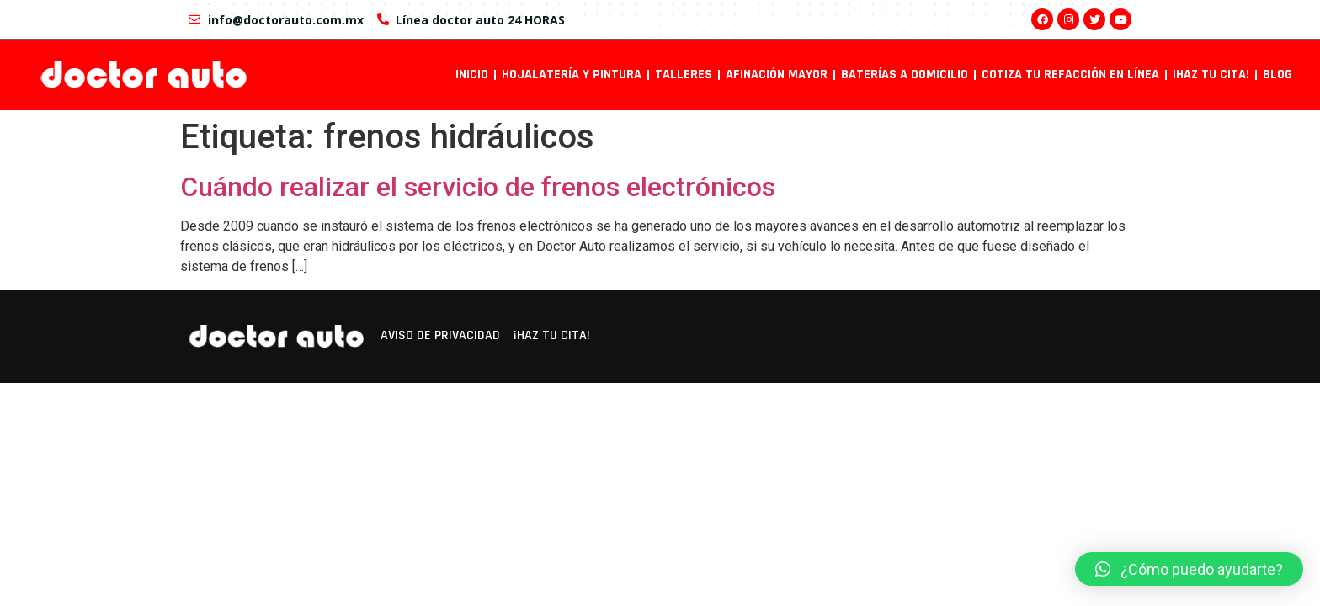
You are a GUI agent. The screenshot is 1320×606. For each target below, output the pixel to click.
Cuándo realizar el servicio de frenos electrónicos (477, 187)
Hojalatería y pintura (571, 74)
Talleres (683, 74)
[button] (1189, 569)
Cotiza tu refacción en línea (1070, 74)
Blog (1277, 74)
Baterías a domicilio (904, 74)
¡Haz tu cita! (1211, 74)
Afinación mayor (777, 74)
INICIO (471, 74)
